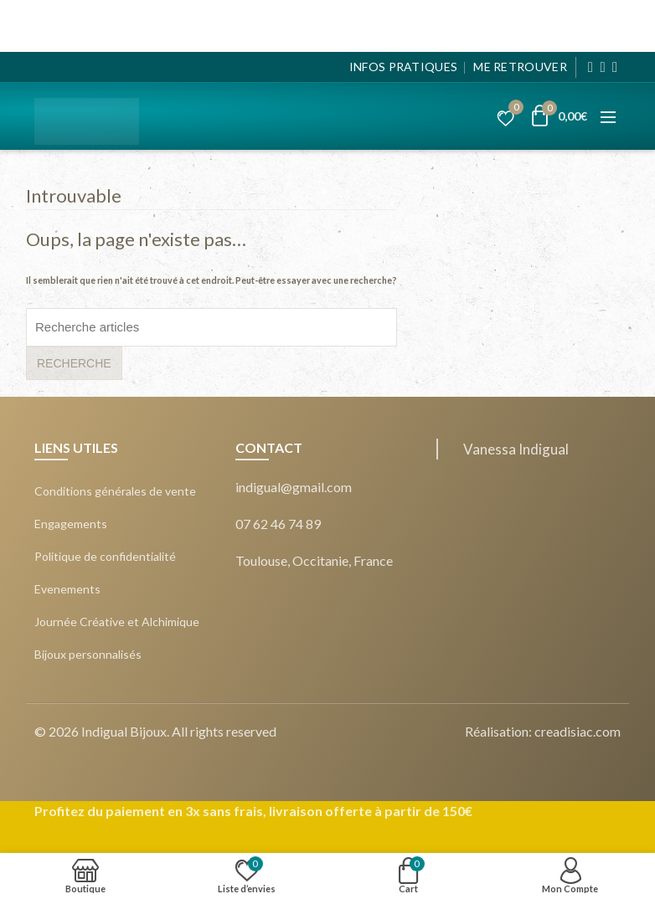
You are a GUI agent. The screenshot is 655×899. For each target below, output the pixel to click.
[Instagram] (603, 67)
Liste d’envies (513, 110)
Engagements (70, 524)
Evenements (67, 589)
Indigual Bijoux (124, 731)
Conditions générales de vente (115, 491)
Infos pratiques (403, 66)
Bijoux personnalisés (88, 654)
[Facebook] (591, 67)
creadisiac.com (577, 731)
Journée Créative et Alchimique (116, 622)
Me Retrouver (520, 66)
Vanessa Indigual (516, 449)
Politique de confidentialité (105, 557)
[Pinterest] (615, 67)
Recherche (74, 363)
